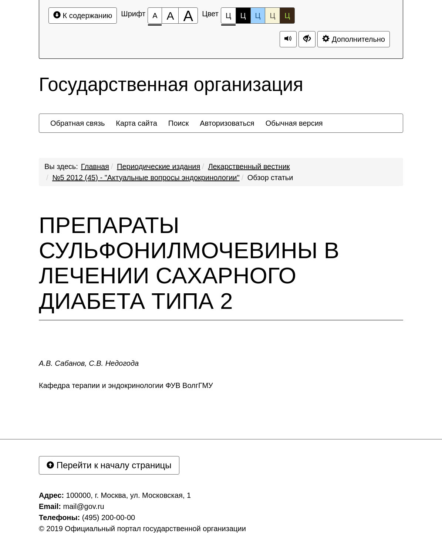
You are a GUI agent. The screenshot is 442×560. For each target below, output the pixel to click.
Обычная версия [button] (294, 123)
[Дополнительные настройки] (307, 39)
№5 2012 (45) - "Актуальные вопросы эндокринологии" (146, 177)
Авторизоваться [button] (227, 123)
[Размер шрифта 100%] (155, 15)
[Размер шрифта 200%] (188, 15)
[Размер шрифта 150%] (170, 15)
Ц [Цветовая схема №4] (272, 15)
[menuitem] (77, 123)
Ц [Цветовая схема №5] (287, 15)
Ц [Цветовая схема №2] (243, 15)
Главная (95, 166)
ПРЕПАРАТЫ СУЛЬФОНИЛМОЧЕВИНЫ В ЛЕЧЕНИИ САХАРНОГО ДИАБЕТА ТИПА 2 (189, 263)
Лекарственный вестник (249, 166)
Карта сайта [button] (136, 123)
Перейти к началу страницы (109, 465)
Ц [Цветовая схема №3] (258, 15)
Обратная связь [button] (77, 123)
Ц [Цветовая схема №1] (228, 17)
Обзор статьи (270, 177)
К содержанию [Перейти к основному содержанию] (82, 15)
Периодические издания (158, 166)
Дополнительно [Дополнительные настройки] (353, 39)
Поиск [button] (178, 123)
